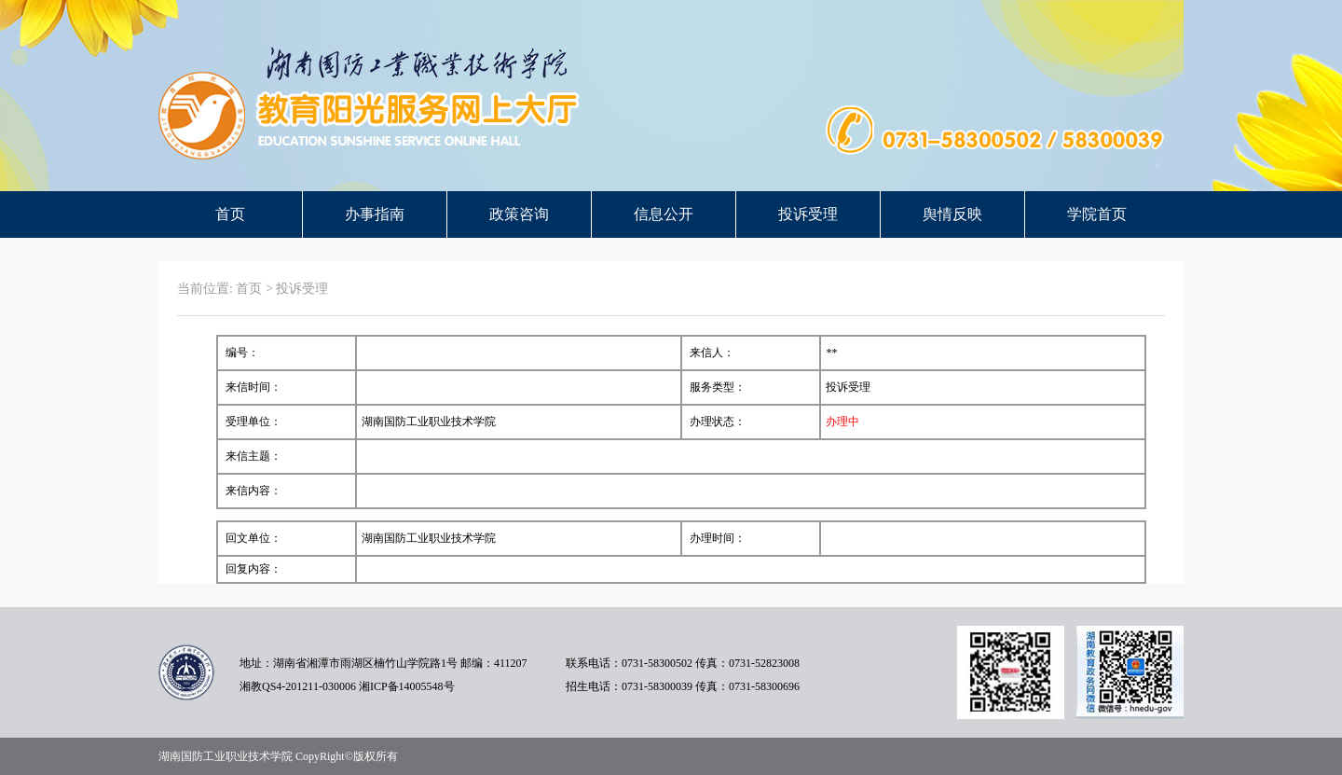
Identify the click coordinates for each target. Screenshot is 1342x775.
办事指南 (374, 214)
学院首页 (1097, 214)
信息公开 (663, 214)
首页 (230, 214)
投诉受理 (808, 214)
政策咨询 (519, 214)
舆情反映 (952, 214)
